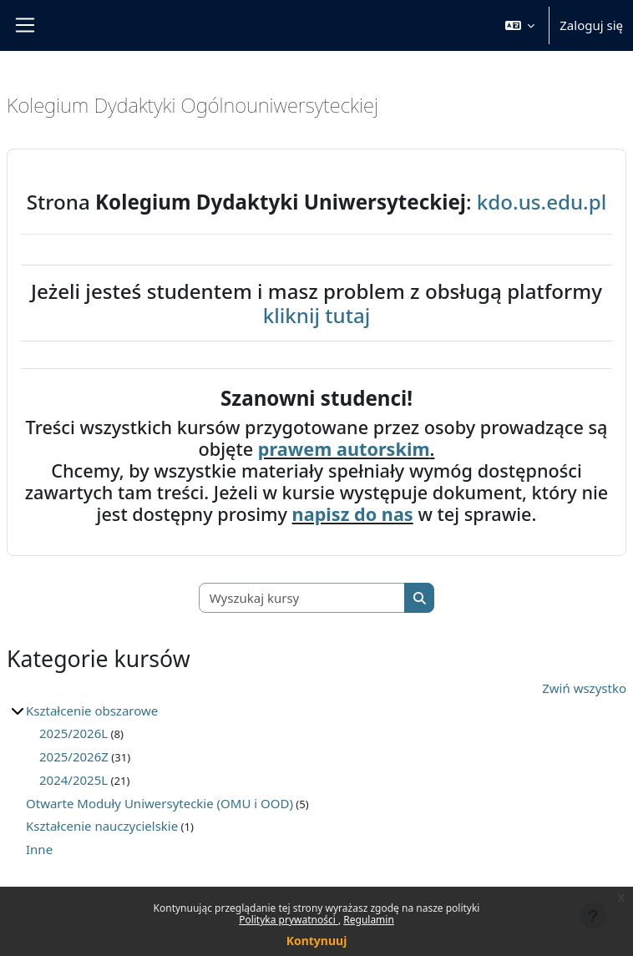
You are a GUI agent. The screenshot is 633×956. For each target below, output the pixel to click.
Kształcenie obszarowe (92, 710)
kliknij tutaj (317, 315)
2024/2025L (73, 779)
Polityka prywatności (288, 920)
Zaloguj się (591, 25)
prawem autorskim (344, 449)
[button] (520, 25)
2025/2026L (73, 733)
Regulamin (368, 920)
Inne (39, 849)
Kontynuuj (316, 940)
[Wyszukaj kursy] (302, 598)
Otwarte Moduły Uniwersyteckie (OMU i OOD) (159, 803)
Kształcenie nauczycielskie (102, 825)
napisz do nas (352, 514)
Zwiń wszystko (584, 688)
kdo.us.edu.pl (541, 201)
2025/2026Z (74, 756)
